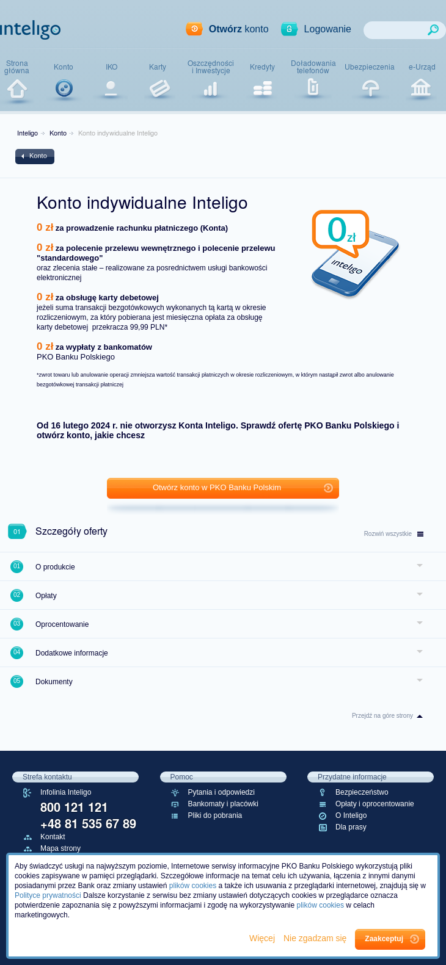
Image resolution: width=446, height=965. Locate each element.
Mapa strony (60, 848)
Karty (157, 66)
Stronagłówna (16, 67)
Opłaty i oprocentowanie (374, 804)
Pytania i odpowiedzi (221, 792)
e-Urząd (422, 66)
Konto (63, 66)
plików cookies (192, 885)
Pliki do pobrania (215, 815)
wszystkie (393, 533)
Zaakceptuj (384, 938)
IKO (111, 66)
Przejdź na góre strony (382, 715)
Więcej (263, 938)
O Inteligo (351, 815)
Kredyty (262, 66)
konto (239, 29)
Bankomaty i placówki (223, 804)
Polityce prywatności (48, 895)
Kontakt (52, 837)
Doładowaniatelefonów (313, 67)
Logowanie (327, 29)
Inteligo (27, 132)
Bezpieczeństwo (362, 792)
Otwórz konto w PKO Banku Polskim (217, 487)
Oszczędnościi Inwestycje (211, 67)
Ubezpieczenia (370, 66)
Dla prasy (351, 827)
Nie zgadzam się (316, 938)
